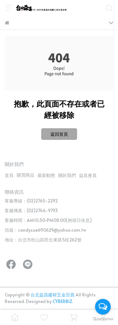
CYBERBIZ (62, 301)
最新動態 (46, 175)
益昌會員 (88, 175)
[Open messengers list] (103, 307)
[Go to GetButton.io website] (103, 319)
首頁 (9, 175)
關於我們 (67, 175)
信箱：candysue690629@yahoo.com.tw (45, 230)
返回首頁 (59, 134)
